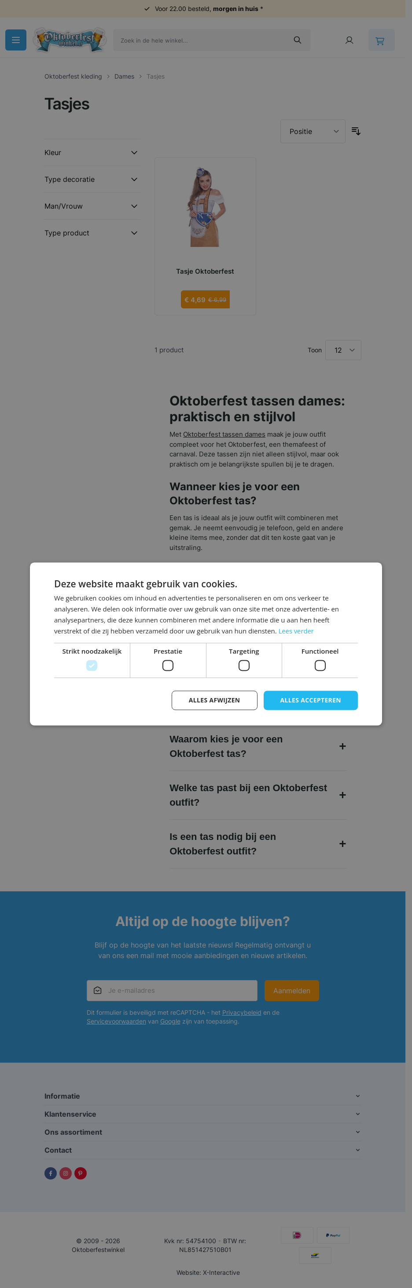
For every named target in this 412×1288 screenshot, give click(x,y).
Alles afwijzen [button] (214, 700)
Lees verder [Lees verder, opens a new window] (297, 630)
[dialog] (206, 644)
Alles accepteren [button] (310, 700)
